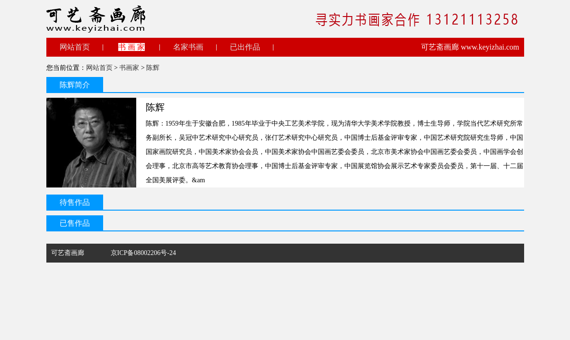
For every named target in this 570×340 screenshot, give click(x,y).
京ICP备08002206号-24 (143, 252)
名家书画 (188, 47)
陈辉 (152, 67)
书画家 (129, 67)
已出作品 (245, 47)
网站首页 (75, 47)
